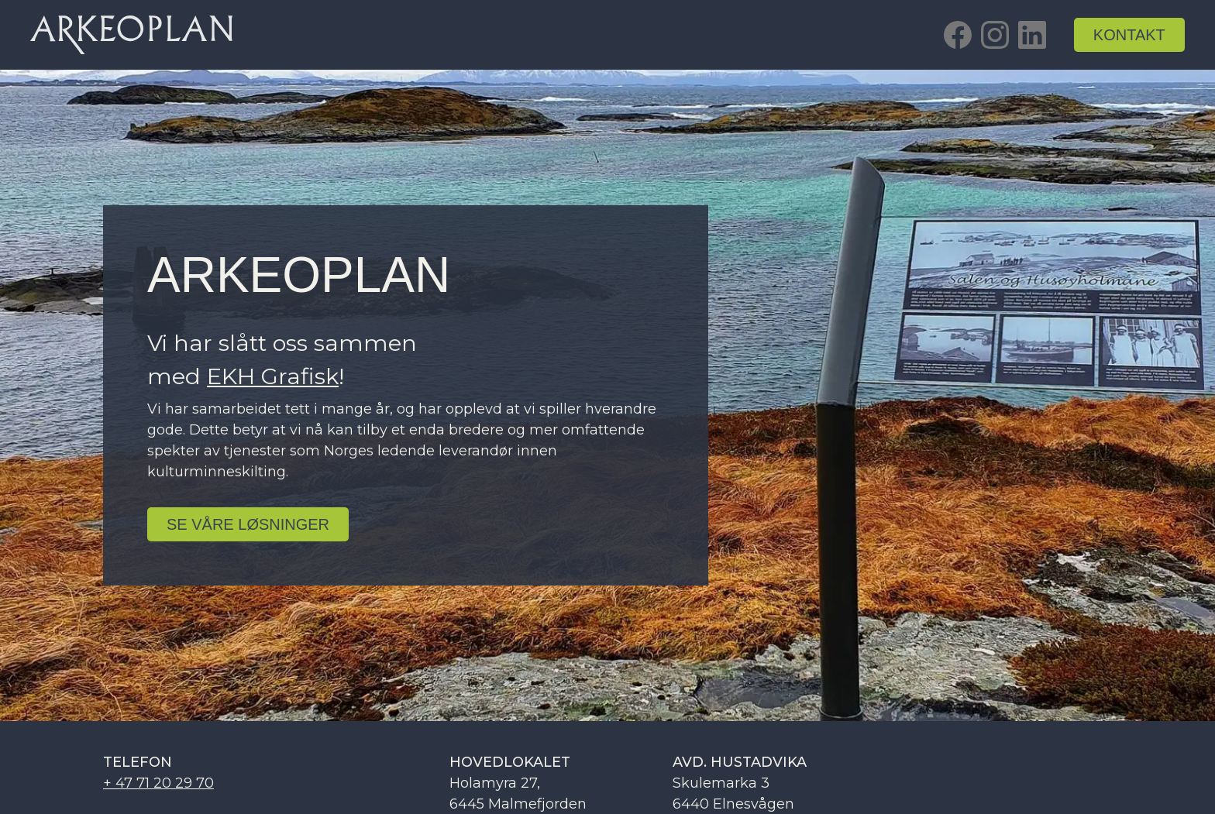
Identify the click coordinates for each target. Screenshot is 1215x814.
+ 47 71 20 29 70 (158, 783)
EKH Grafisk (273, 376)
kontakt (1129, 34)
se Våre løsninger (248, 524)
